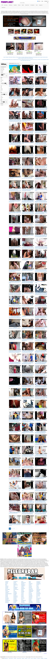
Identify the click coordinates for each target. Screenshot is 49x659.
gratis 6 (6, 583)
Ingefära (42, 189)
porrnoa (30, 592)
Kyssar (31, 109)
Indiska (31, 270)
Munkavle (27, 201)
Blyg (40, 375)
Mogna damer (25, 60)
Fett (29, 190)
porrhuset (7, 601)
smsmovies (7, 591)
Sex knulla (30, 588)
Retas (30, 167)
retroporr (14, 591)
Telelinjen (7, 57)
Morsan (18, 225)
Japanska (28, 132)
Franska (23, 201)
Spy (43, 363)
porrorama (30, 601)
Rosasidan (22, 58)
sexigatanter (31, 591)
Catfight (25, 212)
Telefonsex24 (27, 57)
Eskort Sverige (40, 57)
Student (13, 86)
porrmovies (38, 592)
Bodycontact (31, 58)
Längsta (2, 72)
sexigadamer (38, 583)
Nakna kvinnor (11, 59)
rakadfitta (22, 591)
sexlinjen (30, 587)
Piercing (18, 317)
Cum (32, 85)
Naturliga (26, 98)
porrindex (22, 601)
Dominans (26, 467)
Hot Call (29, 658)
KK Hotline (38, 658)
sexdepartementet (8, 593)
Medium (2, 97)
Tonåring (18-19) (18, 86)
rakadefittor (23, 588)
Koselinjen (23, 57)
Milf (19, 98)
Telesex (17, 57)
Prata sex (20, 57)
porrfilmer (15, 598)
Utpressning (13, 455)
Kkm (16, 167)
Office (19, 305)
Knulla (42, 59)
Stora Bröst (42, 74)
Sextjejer (19, 58)
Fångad (28, 212)
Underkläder (30, 166)
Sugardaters (44, 59)
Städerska (31, 201)
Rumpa (28, 189)
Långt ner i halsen (44, 455)
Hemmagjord (40, 98)
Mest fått (2, 70)
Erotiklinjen (42, 658)
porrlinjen (38, 599)
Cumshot (19, 109)
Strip (28, 167)
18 (22, 120)
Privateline (15, 658)
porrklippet (38, 602)
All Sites (2, 103)
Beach (12, 374)
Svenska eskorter (45, 57)
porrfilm (6, 582)
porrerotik (22, 598)
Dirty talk (16, 501)
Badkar (43, 166)
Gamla (42, 248)
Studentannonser (15, 59)
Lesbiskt (31, 86)
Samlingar (29, 224)
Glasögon (37, 213)
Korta (1, 96)
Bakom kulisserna (28, 328)
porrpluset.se (6, 658)
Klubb (12, 178)
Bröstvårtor (15, 317)
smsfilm (14, 582)
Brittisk (43, 352)
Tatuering (13, 271)
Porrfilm (22, 592)
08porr (30, 581)
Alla (1, 81)
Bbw (12, 143)
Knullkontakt (23, 59)
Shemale (46, 1)
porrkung (37, 600)
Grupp (32, 213)
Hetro (39, 1)
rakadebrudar (23, 582)
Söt (30, 247)
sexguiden (38, 590)
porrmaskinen (38, 598)
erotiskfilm (15, 588)
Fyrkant (29, 213)
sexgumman (38, 589)
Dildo (26, 109)
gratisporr (7, 581)
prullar (22, 581)
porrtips (22, 589)
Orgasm (19, 144)
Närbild (45, 247)
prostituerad (15, 587)
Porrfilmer (39, 59)
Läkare (41, 236)
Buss (25, 74)
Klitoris (25, 224)
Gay (42, 1)
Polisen (38, 363)
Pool (42, 524)
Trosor (45, 248)
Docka (16, 85)
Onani (44, 132)
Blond (38, 85)
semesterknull (15, 589)
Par (37, 189)
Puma (16, 189)
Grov (45, 294)
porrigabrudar (7, 600)
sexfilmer (37, 591)
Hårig (15, 375)
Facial (39, 86)
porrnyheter (31, 602)
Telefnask (26, 658)
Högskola (41, 271)
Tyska (42, 374)
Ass (39, 74)
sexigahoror (38, 581)
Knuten (23, 329)
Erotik (26, 59)
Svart (36, 120)
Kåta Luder (4, 59)
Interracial (32, 386)
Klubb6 (25, 58)
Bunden (32, 328)
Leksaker (31, 478)
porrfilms (14, 594)
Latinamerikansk (27, 86)
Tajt (23, 143)
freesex (6, 590)
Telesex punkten (11, 658)
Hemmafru (15, 190)
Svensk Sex (35, 59)
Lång (1, 98)
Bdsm (41, 293)
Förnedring (18, 155)
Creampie (28, 409)
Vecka (1, 88)
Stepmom (30, 98)
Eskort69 (7, 59)
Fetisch (28, 109)
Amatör (36, 74)
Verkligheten (28, 363)
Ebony (38, 120)
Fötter (43, 224)
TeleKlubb (23, 658)
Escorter (19, 59)
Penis (31, 132)
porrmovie (38, 594)
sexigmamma (31, 590)
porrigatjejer (15, 600)
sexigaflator (38, 582)
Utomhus (14, 467)
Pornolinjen (45, 658)
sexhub (37, 587)
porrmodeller (7, 589)
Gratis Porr (28, 59)
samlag (22, 587)
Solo (26, 167)
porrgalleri (15, 593)
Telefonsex (14, 57)
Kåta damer (28, 60)
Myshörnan (35, 658)
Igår (1, 87)
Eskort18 (27, 58)
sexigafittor (30, 583)
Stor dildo (45, 109)
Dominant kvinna (31, 467)
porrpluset (30, 598)
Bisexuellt (32, 501)
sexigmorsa (31, 589)
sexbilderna (15, 581)
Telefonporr (30, 57)
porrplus (30, 599)
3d (9, 74)
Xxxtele (32, 658)
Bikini (12, 74)
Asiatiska (23, 85)
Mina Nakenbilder (35, 57)
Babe (40, 143)
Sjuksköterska (40, 456)
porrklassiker (38, 593)
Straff (41, 363)
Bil (41, 329)
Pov (14, 74)
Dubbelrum (42, 144)
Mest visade (2, 69)
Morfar (16, 247)
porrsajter (30, 593)
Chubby (18, 143)
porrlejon (6, 587)
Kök (18, 201)
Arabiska (23, 270)
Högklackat (41, 109)
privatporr (22, 583)
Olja (29, 293)
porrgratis (15, 592)
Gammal (45, 86)
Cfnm (18, 478)
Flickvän (12, 352)
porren (22, 599)
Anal (39, 97)
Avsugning (13, 85)
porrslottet (23, 602)
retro (14, 590)
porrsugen (7, 598)
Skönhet (38, 155)
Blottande (12, 375)
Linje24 (4, 57)
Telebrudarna (11, 57)
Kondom (45, 271)
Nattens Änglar (19, 658)
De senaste (2, 68)
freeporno (15, 583)
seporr (30, 582)
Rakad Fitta (32, 59)
